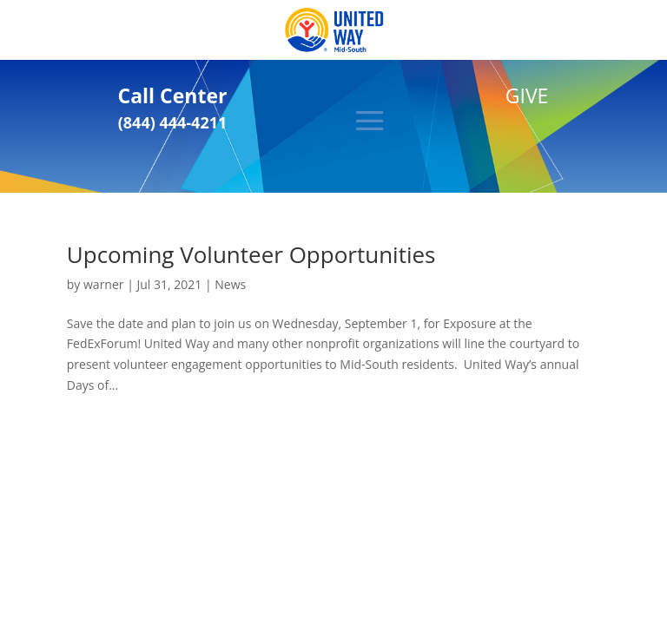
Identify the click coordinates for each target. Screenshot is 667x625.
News (230, 284)
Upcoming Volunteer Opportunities (251, 254)
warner (103, 284)
